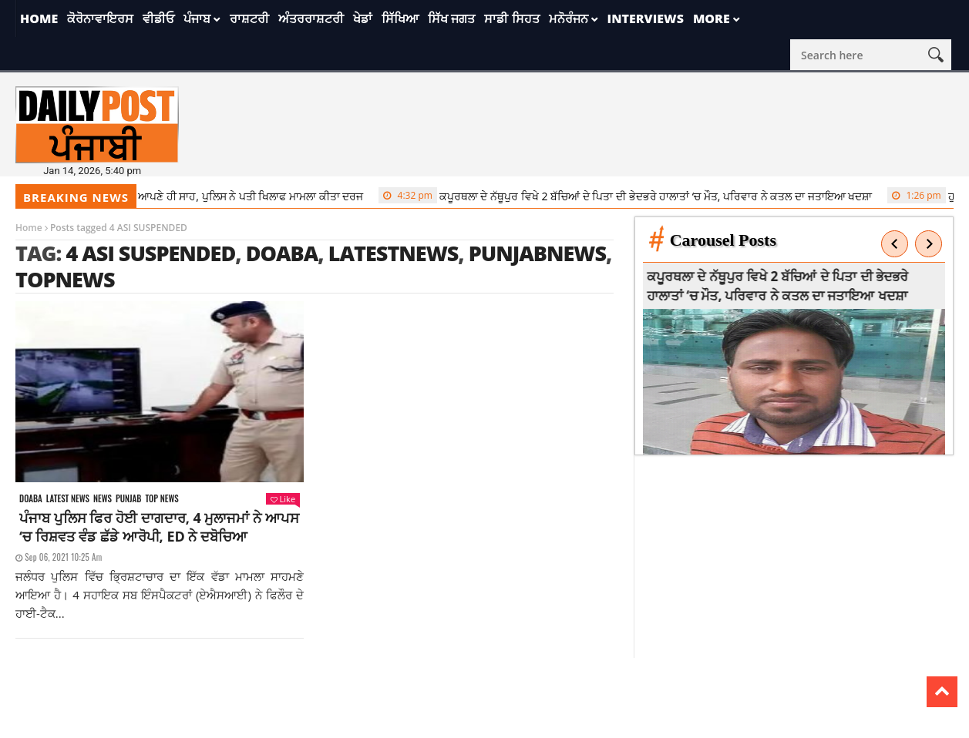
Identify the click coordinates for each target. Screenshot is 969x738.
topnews (65, 279)
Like (283, 499)
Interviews (645, 18)
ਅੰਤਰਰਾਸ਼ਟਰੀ (311, 18)
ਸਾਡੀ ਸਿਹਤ (511, 18)
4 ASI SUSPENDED (150, 253)
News (102, 499)
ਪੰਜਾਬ (196, 18)
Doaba (30, 499)
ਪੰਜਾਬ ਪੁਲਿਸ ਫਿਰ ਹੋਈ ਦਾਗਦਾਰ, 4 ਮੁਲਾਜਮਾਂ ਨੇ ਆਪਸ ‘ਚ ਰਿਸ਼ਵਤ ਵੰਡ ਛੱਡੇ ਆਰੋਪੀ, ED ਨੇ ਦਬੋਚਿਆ (159, 526)
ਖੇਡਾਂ (362, 18)
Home (39, 18)
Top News (161, 499)
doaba (282, 253)
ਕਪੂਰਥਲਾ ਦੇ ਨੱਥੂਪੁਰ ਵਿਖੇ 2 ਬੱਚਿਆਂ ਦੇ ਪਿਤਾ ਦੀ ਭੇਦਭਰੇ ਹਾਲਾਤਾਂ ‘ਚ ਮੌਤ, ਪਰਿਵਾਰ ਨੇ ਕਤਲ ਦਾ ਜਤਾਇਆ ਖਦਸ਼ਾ (629, 195)
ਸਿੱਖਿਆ (400, 18)
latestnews (393, 253)
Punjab (128, 499)
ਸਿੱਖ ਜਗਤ (451, 18)
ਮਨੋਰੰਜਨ (568, 18)
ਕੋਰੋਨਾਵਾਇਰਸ (100, 18)
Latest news (67, 499)
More (711, 18)
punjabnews (537, 253)
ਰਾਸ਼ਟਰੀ (249, 18)
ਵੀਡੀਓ (158, 18)
